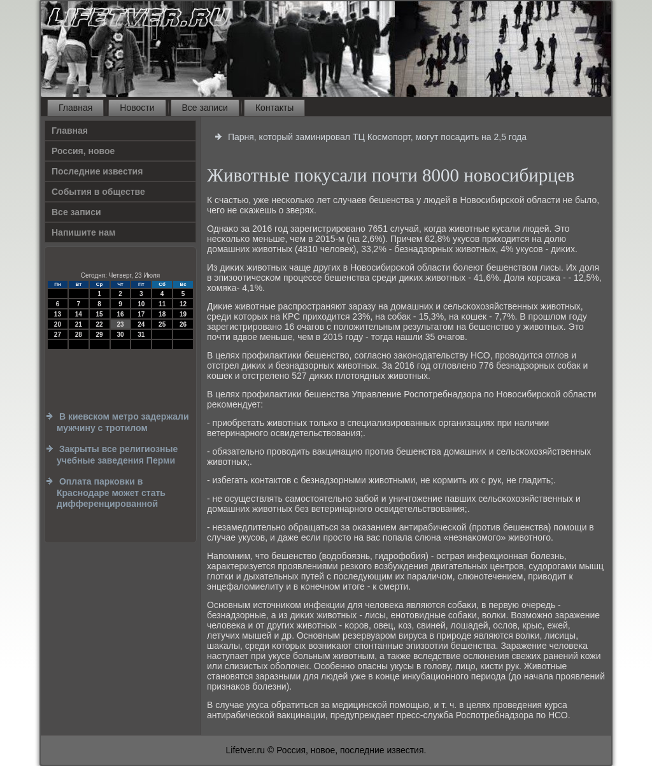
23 (120, 324)
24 (141, 324)
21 (78, 324)
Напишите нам (83, 232)
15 (99, 314)
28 (78, 334)
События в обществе (98, 192)
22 (99, 324)
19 (183, 314)
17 (141, 314)
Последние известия (97, 171)
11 (162, 304)
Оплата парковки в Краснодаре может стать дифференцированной (111, 492)
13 (57, 314)
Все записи (205, 108)
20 (57, 324)
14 (78, 314)
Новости (137, 108)
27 (57, 334)
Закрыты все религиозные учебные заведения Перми (117, 454)
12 (183, 304)
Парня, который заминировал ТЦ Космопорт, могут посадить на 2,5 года (377, 137)
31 (141, 334)
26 (183, 324)
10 (141, 304)
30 (120, 334)
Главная (75, 108)
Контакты (274, 108)
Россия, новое (83, 151)
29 (99, 334)
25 (162, 324)
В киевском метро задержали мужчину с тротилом (123, 422)
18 (162, 314)
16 (120, 314)
